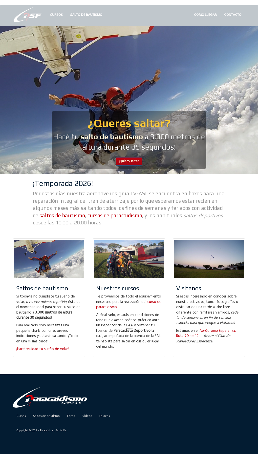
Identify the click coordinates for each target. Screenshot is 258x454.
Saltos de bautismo (46, 416)
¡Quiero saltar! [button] (129, 161)
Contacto (232, 15)
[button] (63, 140)
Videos (87, 416)
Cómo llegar (205, 15)
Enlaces (104, 416)
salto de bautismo (112, 136)
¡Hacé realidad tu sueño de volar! (42, 349)
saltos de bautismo (62, 215)
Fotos (71, 416)
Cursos (56, 15)
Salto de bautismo (86, 15)
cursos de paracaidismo (114, 215)
